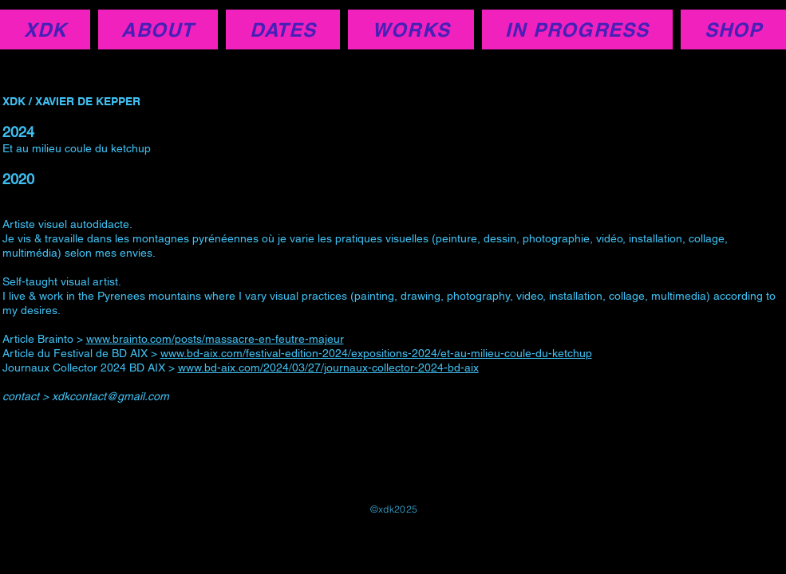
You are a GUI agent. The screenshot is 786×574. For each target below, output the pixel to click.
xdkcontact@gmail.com (110, 396)
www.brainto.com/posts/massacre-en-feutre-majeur (215, 338)
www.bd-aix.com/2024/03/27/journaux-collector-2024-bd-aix (328, 367)
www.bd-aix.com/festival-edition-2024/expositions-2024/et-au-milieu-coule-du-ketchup (376, 353)
